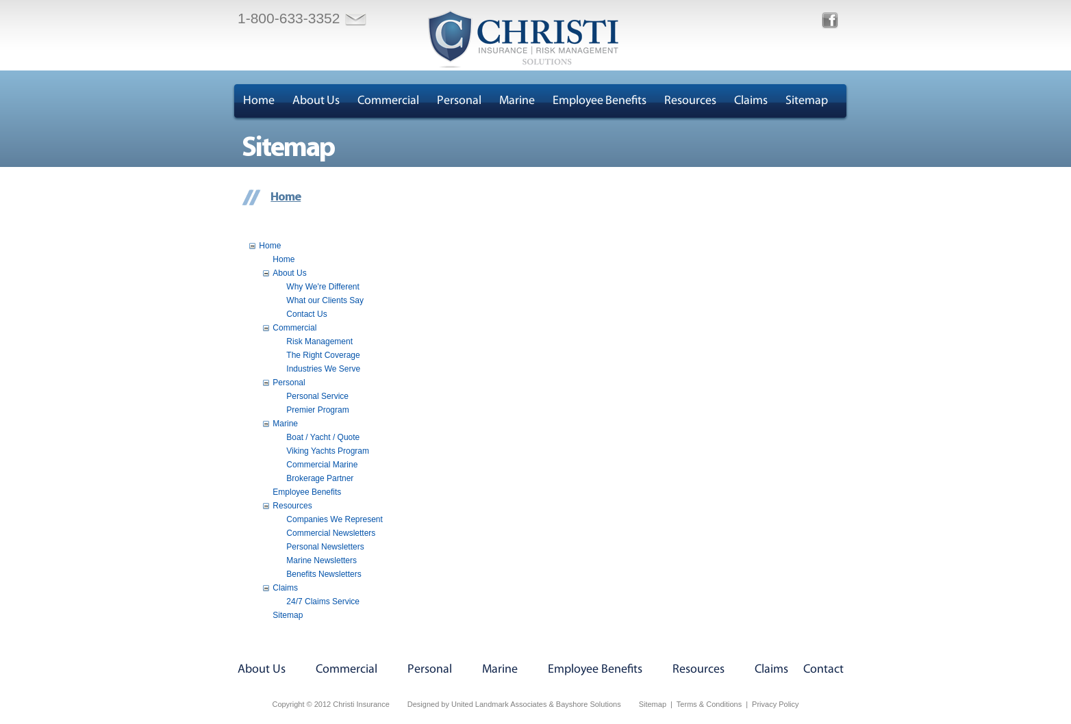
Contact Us (306, 314)
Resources (690, 100)
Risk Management (319, 341)
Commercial (388, 100)
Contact (823, 669)
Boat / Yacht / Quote (323, 437)
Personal (459, 100)
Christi (523, 39)
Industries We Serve (323, 369)
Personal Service (317, 396)
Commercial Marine (321, 464)
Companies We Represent (334, 519)
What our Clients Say (325, 300)
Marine (517, 100)
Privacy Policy (775, 704)
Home (259, 100)
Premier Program (317, 410)
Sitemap (806, 100)
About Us (316, 100)
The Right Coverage (323, 355)
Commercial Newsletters (330, 533)
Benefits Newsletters (323, 574)
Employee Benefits (599, 100)
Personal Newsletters (325, 547)
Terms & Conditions (709, 704)
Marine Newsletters (321, 560)
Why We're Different (323, 287)
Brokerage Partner (319, 478)
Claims (751, 100)
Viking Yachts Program (327, 451)
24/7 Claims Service (323, 601)
